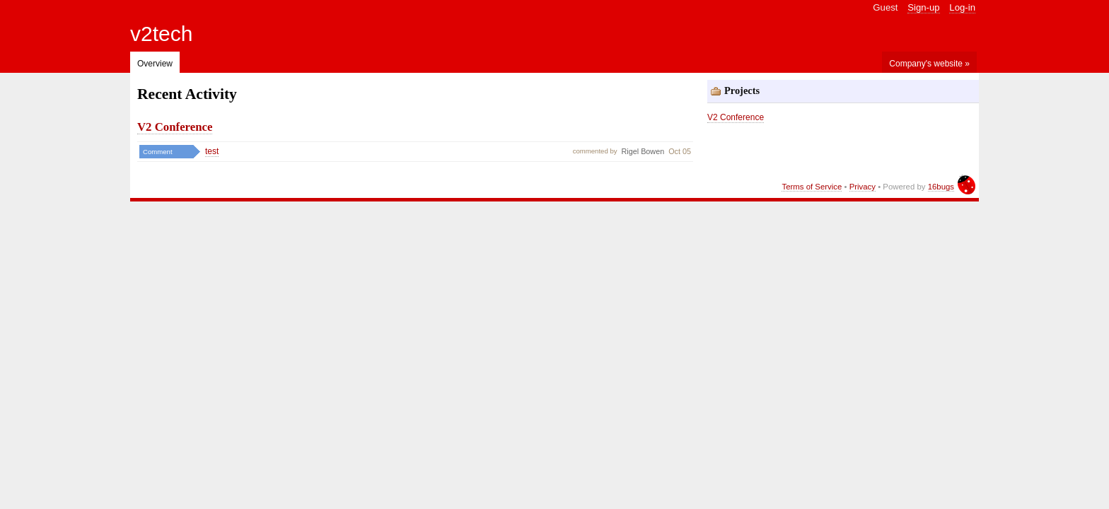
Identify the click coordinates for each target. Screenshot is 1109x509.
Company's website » (929, 64)
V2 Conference (174, 127)
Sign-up (923, 7)
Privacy (862, 186)
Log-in (962, 7)
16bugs (941, 186)
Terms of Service (812, 186)
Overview (155, 64)
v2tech (161, 33)
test (212, 151)
